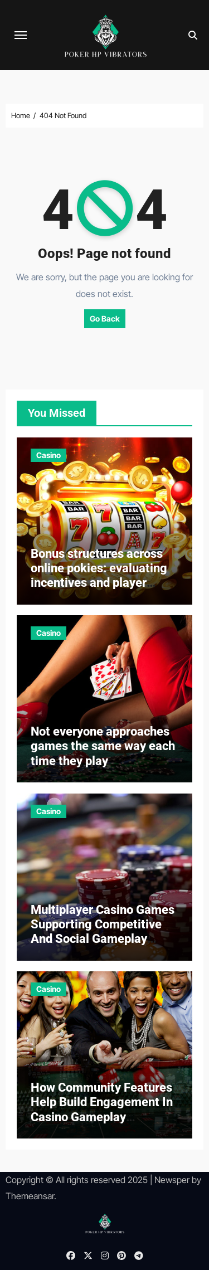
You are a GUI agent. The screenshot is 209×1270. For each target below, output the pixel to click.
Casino (48, 455)
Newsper (171, 1179)
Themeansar (30, 1195)
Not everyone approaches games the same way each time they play (103, 746)
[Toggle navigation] (20, 35)
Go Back (105, 318)
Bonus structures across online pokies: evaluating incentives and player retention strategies (99, 576)
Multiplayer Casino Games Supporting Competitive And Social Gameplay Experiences (102, 932)
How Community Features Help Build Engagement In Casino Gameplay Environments (102, 1109)
